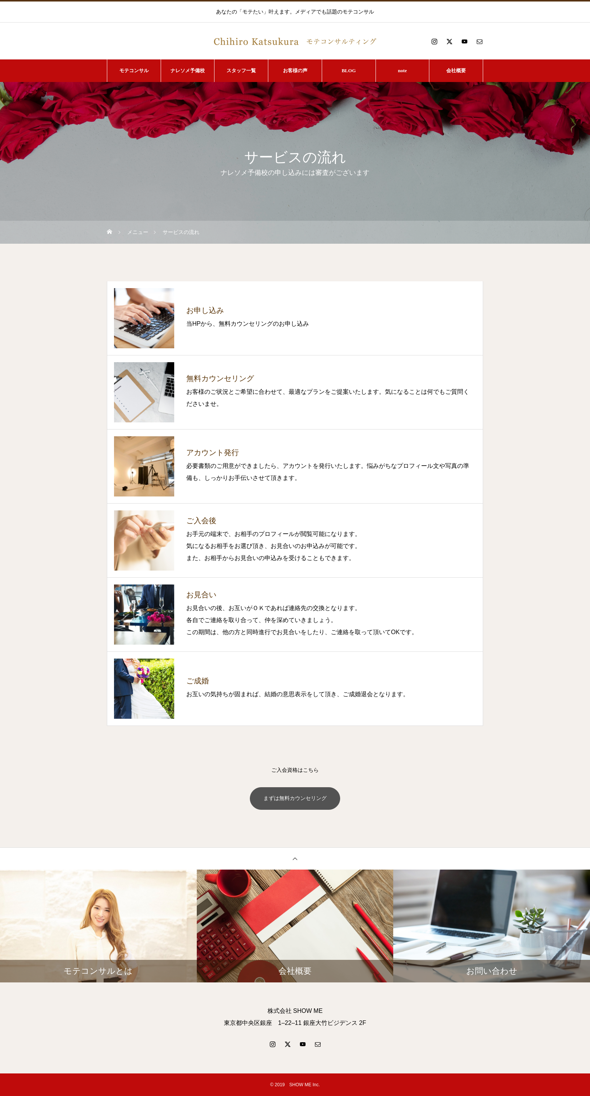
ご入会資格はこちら (295, 770)
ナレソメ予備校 (187, 70)
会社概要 (456, 70)
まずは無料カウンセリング (295, 799)
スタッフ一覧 (241, 70)
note (402, 70)
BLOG (349, 70)
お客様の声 (295, 70)
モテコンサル (134, 70)
